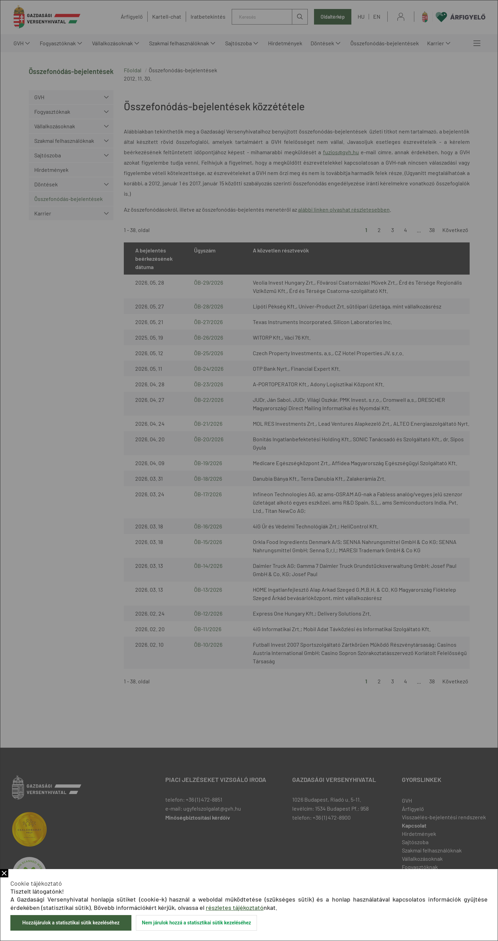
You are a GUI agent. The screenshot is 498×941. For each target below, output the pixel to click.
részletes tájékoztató (235, 907)
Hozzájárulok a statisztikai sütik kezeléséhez (70, 922)
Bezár (4, 873)
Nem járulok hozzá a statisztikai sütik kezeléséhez (196, 922)
